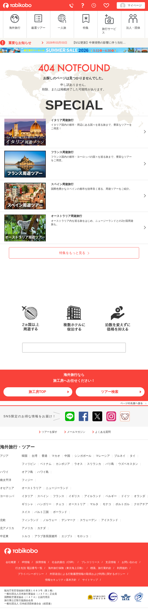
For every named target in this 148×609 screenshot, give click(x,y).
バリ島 (109, 463)
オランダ (139, 496)
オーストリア (77, 504)
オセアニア (7, 488)
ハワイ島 (43, 472)
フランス (58, 496)
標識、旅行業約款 (100, 568)
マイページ (131, 5)
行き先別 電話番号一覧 (28, 568)
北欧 (3, 520)
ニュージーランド (57, 488)
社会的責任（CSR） (64, 562)
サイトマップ (90, 579)
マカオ (56, 455)
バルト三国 (42, 512)
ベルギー (111, 496)
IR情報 (26, 562)
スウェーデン (88, 520)
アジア (4, 455)
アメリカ (27, 528)
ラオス (78, 463)
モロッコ (82, 536)
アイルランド (92, 496)
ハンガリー (44, 504)
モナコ (107, 504)
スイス (26, 512)
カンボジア (63, 463)
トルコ (26, 536)
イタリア (27, 496)
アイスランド (109, 520)
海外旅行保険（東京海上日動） (66, 568)
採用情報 (41, 562)
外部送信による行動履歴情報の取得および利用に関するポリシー (87, 573)
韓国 (24, 455)
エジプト (67, 536)
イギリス (74, 496)
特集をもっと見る (72, 253)
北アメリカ (7, 528)
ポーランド (60, 512)
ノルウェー (50, 520)
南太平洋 (5, 480)
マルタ (94, 504)
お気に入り (106, 5)
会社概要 (11, 562)
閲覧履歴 (94, 5)
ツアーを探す (49, 431)
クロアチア (141, 504)
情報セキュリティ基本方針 (60, 579)
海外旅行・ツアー (17, 447)
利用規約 (122, 568)
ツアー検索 (109, 392)
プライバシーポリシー (31, 573)
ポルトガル (122, 504)
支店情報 (110, 562)
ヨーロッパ (7, 496)
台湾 (34, 455)
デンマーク (68, 520)
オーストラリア (31, 488)
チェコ (60, 504)
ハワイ (4, 472)
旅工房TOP (37, 392)
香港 (44, 455)
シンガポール (82, 455)
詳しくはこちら (75, 347)
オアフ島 (27, 472)
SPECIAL (74, 104)
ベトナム (45, 463)
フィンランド (30, 520)
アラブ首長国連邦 (46, 536)
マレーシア (103, 455)
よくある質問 (82, 5)
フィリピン (29, 463)
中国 (67, 455)
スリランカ (94, 463)
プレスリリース (90, 562)
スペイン (43, 496)
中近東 (4, 536)
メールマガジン (76, 431)
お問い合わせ (129, 562)
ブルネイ (119, 455)
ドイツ (125, 496)
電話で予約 (71, 5)
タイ (132, 455)
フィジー (27, 480)
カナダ (41, 528)
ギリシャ (27, 504)
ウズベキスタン (128, 463)
